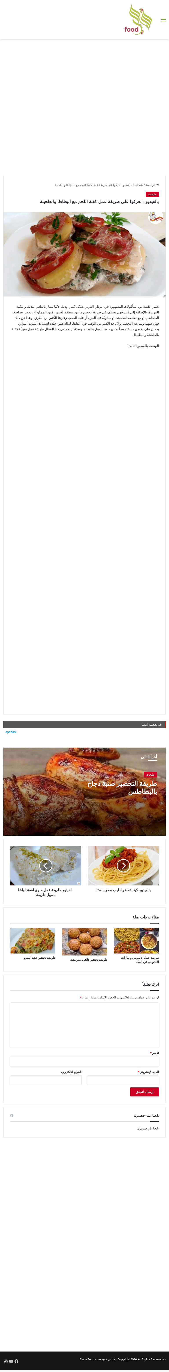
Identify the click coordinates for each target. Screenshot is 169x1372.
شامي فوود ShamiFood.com (97, 1359)
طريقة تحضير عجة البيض (39, 957)
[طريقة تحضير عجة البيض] (32, 941)
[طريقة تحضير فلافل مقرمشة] (84, 941)
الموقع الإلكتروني (71, 1072)
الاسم (154, 1053)
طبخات (139, 185)
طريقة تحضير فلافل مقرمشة (88, 959)
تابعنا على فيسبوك (148, 1128)
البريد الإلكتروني (148, 1072)
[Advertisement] (84, 74)
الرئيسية (152, 185)
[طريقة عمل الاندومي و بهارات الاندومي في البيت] (136, 941)
